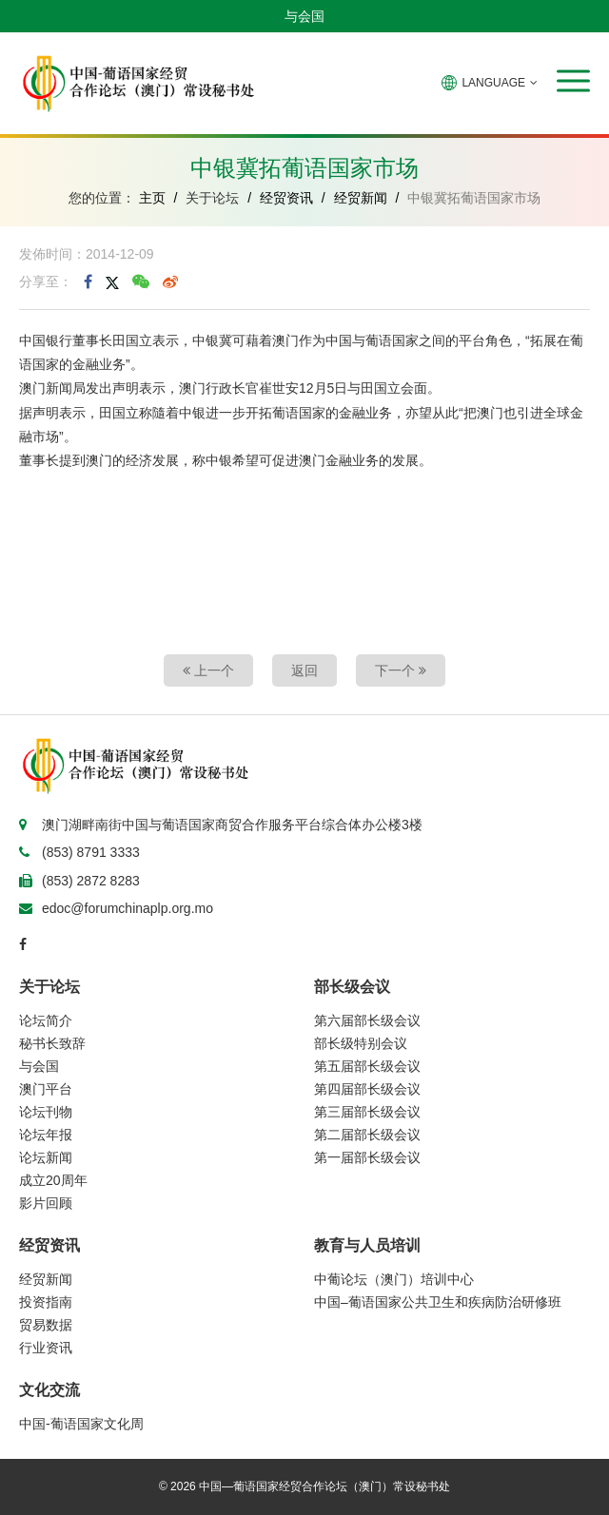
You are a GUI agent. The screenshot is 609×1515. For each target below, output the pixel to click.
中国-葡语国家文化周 (81, 1423)
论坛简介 (45, 1020)
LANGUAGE (490, 82)
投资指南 (45, 1302)
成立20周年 (53, 1180)
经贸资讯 (286, 197)
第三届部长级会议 (367, 1111)
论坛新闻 (45, 1157)
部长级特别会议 (360, 1043)
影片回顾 (45, 1203)
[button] (573, 80)
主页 (152, 197)
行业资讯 (45, 1347)
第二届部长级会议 (367, 1134)
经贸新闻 (360, 197)
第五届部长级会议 (367, 1066)
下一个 (400, 670)
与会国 (304, 16)
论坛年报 (45, 1134)
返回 (304, 670)
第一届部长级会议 (367, 1157)
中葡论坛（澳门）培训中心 (394, 1279)
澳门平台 (45, 1089)
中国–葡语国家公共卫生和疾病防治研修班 (437, 1302)
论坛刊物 (45, 1111)
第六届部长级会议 (367, 1020)
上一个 (208, 670)
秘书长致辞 (52, 1043)
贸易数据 (45, 1324)
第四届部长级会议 (367, 1089)
